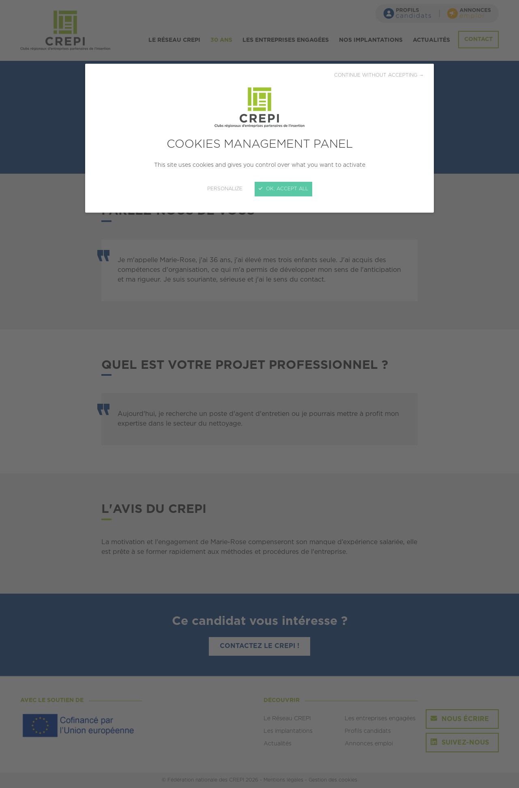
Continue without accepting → (379, 75)
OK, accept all (283, 189)
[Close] (259, 394)
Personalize (224, 189)
